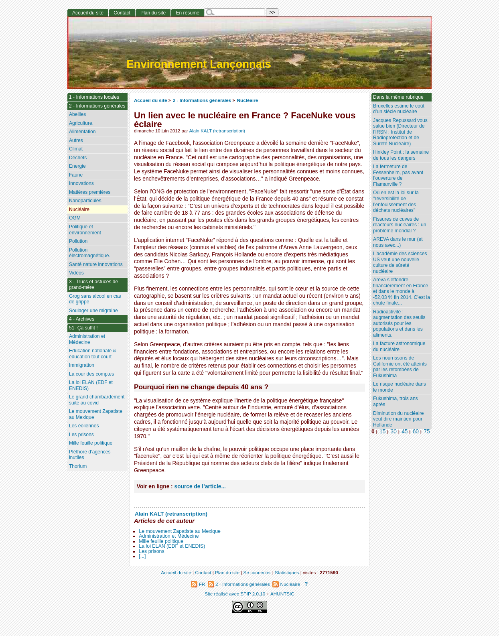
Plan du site (153, 13)
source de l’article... (200, 487)
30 (394, 432)
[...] (142, 556)
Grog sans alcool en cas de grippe (95, 299)
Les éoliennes (84, 426)
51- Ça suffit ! (83, 328)
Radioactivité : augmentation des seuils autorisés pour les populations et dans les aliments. (399, 323)
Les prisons (151, 551)
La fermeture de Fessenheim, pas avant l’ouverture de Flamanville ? (398, 175)
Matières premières (90, 192)
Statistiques (287, 572)
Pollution (78, 241)
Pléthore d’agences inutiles (90, 455)
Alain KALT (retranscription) (217, 130)
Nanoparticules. (86, 200)
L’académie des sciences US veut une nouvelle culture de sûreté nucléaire (400, 262)
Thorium (78, 466)
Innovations (81, 183)
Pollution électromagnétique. (89, 253)
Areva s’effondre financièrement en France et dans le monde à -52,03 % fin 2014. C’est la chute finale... (401, 291)
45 (405, 432)
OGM (75, 218)
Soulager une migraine (93, 310)
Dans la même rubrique (398, 97)
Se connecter (257, 572)
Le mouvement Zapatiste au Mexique (180, 531)
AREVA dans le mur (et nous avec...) (397, 242)
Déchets (78, 158)
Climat (76, 149)
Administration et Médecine (169, 536)
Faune (76, 175)
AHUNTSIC (282, 593)
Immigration (81, 365)
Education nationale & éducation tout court (92, 354)
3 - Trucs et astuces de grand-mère (93, 285)
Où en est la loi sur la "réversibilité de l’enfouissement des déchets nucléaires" (396, 201)
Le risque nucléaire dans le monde (399, 387)
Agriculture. (81, 123)
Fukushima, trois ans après (395, 401)
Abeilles (77, 114)
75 (427, 432)
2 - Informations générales (202, 100)
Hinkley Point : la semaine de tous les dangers (401, 155)
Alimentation (82, 131)
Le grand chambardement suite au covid (97, 400)
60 (416, 432)
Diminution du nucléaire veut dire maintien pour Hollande (398, 419)
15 (382, 432)
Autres (76, 140)
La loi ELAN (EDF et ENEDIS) (172, 546)
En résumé (187, 13)
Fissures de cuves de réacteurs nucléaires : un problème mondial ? (399, 225)
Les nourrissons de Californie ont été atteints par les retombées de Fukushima (400, 366)
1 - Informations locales (94, 97)
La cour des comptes (91, 374)
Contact (122, 13)
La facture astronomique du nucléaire (399, 346)
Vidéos (76, 273)
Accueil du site (150, 100)
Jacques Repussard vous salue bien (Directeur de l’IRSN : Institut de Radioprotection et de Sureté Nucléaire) (400, 132)
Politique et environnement (85, 230)
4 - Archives (81, 319)
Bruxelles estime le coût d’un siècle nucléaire (398, 109)
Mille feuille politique (161, 541)
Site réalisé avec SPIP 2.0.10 (235, 593)
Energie (77, 166)
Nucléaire (247, 100)
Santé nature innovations (96, 264)
